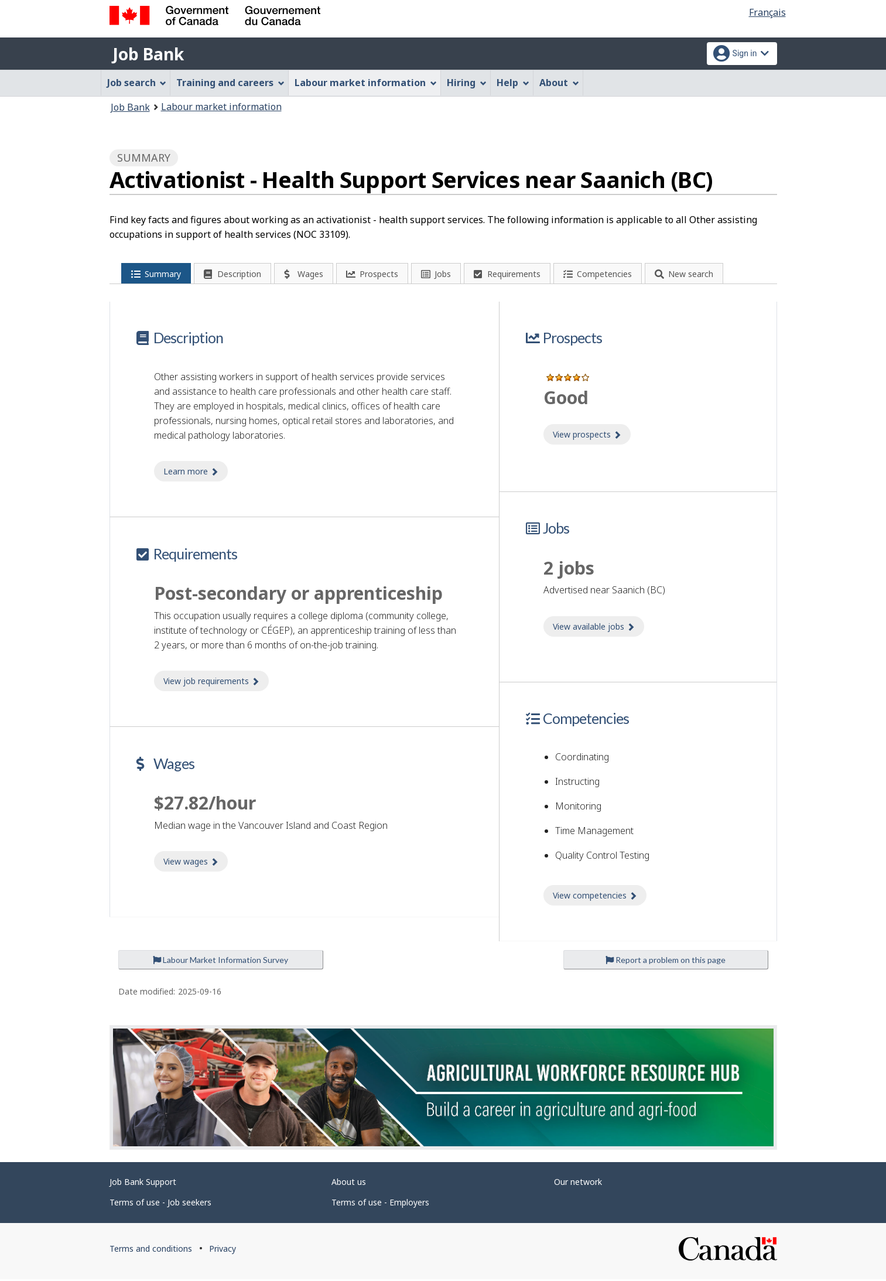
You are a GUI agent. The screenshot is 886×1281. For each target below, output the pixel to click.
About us (348, 1183)
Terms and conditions (151, 1250)
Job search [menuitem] (137, 82)
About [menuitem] (559, 82)
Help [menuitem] (513, 82)
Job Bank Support (143, 1183)
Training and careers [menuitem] (230, 82)
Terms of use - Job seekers (160, 1204)
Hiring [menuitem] (467, 82)
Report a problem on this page (666, 961)
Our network (578, 1183)
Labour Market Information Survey (220, 961)
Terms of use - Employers (380, 1204)
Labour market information (221, 106)
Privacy (222, 1250)
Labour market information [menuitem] (366, 82)
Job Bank (148, 54)
